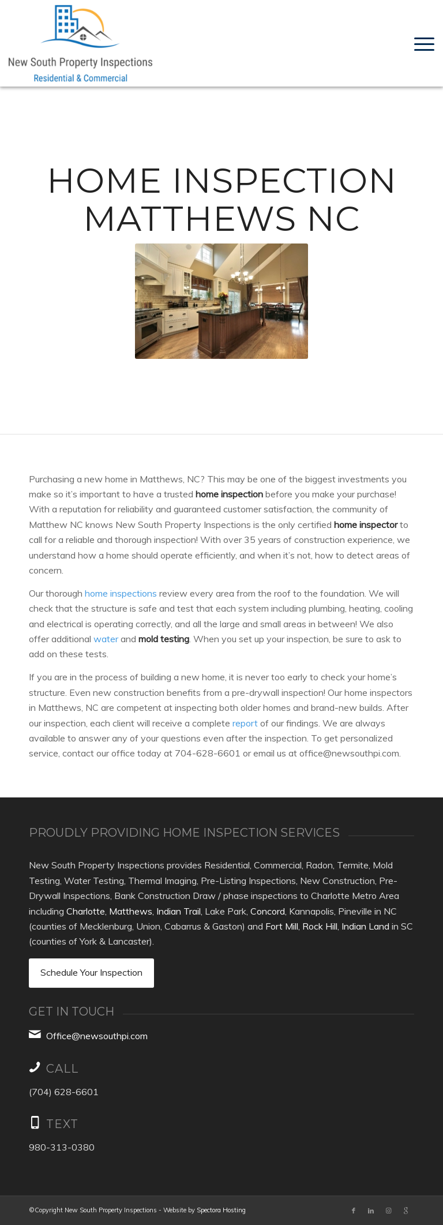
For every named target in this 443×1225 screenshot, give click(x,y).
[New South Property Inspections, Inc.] (80, 43)
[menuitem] (421, 43)
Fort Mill (281, 926)
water (105, 639)
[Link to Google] (405, 1210)
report (245, 723)
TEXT (62, 1124)
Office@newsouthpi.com (97, 1036)
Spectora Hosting (221, 1210)
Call (62, 1069)
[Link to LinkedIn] (371, 1210)
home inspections (121, 593)
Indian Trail (178, 911)
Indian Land (365, 926)
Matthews (130, 911)
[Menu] (421, 43)
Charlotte (85, 911)
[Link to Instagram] (388, 1210)
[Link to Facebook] (353, 1210)
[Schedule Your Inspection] (91, 972)
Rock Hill (319, 926)
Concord (267, 911)
